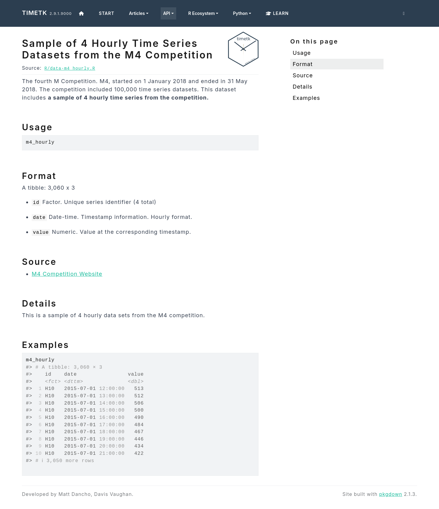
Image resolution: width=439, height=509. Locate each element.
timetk (34, 12)
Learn (277, 13)
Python (240, 13)
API (166, 13)
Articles (137, 13)
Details (302, 86)
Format (303, 64)
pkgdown (390, 494)
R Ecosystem (201, 13)
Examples (306, 98)
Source (303, 75)
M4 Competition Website (67, 274)
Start (106, 13)
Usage (302, 53)
